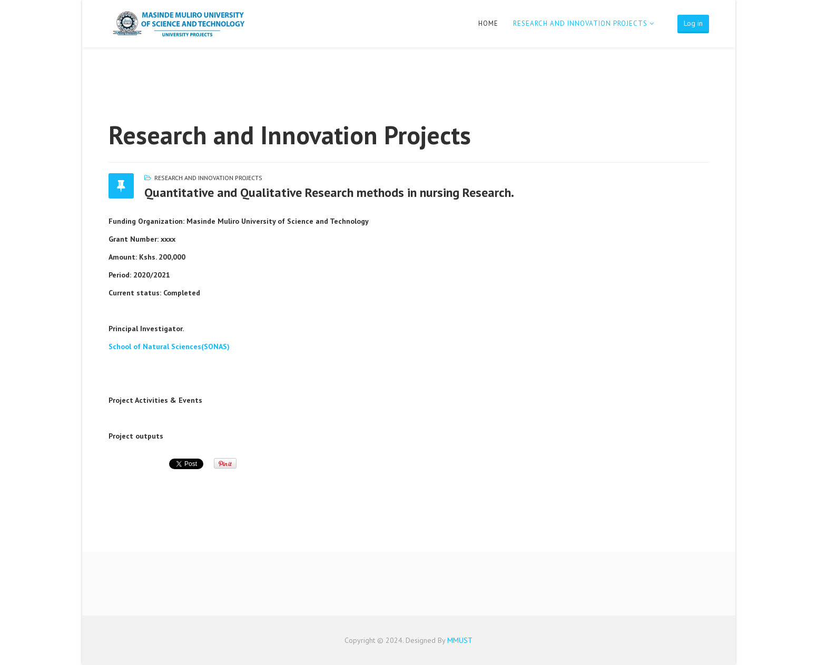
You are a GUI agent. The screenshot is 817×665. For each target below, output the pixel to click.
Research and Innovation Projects (580, 23)
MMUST (460, 640)
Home (488, 23)
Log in (693, 23)
